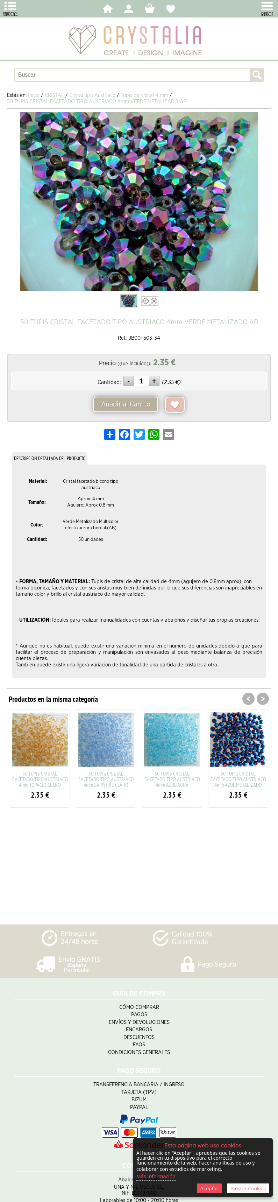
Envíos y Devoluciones (139, 1022)
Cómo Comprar (139, 1007)
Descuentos (139, 1037)
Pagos (139, 1014)
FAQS (139, 1044)
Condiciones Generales (139, 1052)
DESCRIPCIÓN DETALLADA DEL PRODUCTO (50, 458)
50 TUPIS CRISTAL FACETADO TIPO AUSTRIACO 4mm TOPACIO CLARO (40, 779)
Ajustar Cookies (248, 1188)
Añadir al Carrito (125, 404)
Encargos (139, 1029)
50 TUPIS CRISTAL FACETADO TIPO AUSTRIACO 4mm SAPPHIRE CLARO (106, 779)
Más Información (156, 1176)
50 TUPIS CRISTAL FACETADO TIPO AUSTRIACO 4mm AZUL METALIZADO (238, 779)
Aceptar (209, 1188)
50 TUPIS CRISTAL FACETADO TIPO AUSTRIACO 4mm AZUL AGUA (172, 779)
